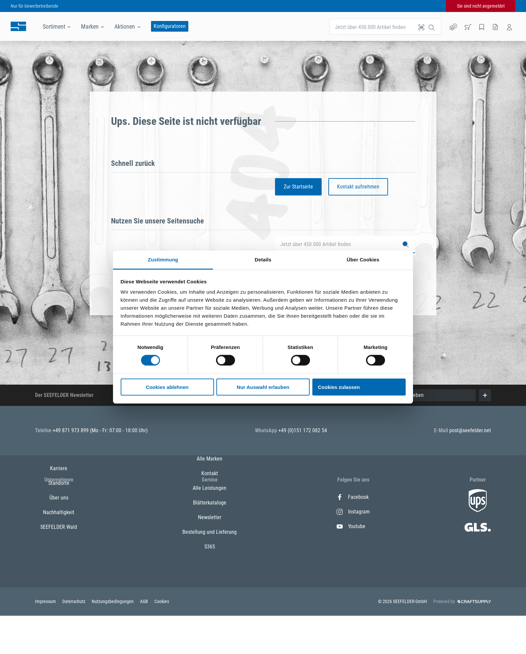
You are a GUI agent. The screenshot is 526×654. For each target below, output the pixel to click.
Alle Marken (209, 497)
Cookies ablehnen (167, 387)
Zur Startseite (298, 186)
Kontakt (209, 511)
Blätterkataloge (209, 541)
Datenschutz (74, 639)
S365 (209, 585)
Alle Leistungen (209, 526)
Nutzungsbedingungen (113, 639)
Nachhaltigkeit (58, 541)
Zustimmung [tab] (163, 259)
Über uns (58, 526)
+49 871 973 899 (71, 430)
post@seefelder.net (470, 430)
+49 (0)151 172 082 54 (302, 430)
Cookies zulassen (339, 387)
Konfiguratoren (170, 26)
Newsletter (209, 555)
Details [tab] (263, 259)
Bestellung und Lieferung (209, 570)
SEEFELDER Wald (58, 555)
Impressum (46, 639)
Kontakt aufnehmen (358, 186)
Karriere (58, 497)
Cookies (161, 639)
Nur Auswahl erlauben (263, 387)
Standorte (58, 511)
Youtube (351, 526)
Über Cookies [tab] (363, 259)
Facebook (353, 497)
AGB (144, 639)
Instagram (353, 511)
